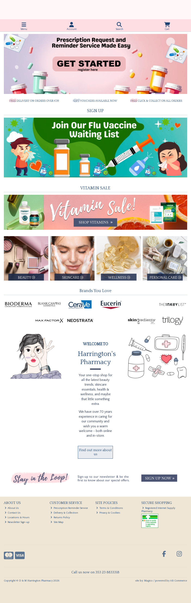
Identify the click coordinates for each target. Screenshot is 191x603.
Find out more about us (95, 452)
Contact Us (13, 512)
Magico (148, 580)
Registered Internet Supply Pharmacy (158, 509)
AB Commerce (178, 580)
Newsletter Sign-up (17, 522)
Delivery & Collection (64, 512)
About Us (12, 508)
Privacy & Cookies (108, 512)
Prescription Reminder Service (69, 508)
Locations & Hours (17, 517)
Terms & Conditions (109, 508)
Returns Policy (60, 517)
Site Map (57, 522)
